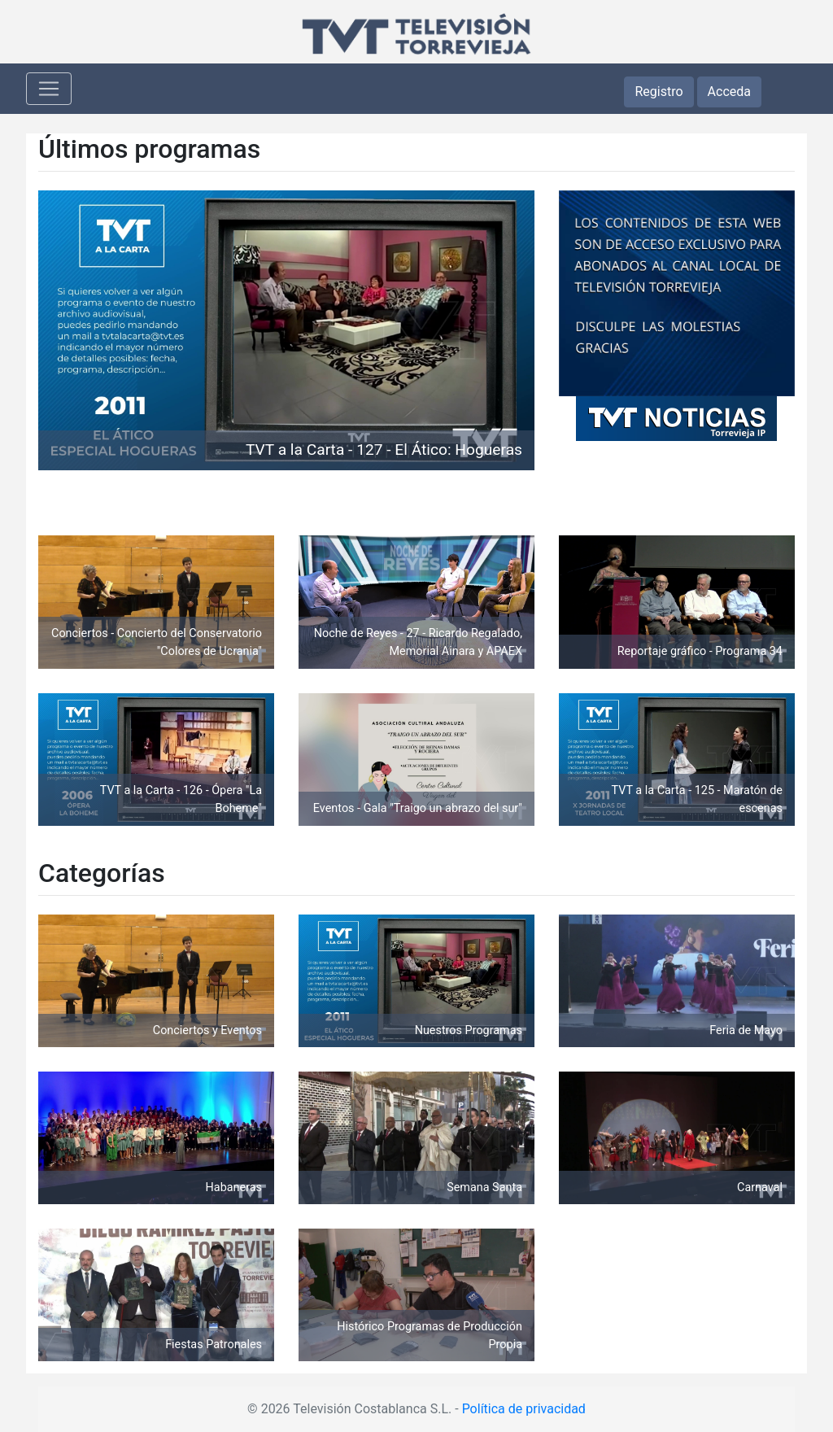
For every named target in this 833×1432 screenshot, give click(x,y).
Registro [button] (659, 91)
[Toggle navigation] (49, 88)
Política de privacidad (524, 1409)
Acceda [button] (729, 91)
